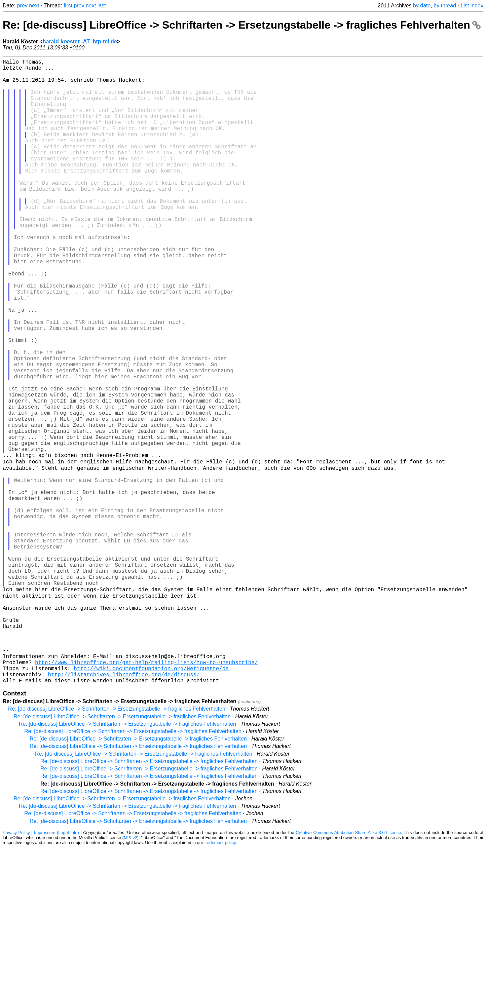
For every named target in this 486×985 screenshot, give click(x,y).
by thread (445, 5)
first (68, 5)
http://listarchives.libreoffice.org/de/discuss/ (123, 810)
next (34, 5)
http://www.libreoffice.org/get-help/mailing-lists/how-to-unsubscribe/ (146, 795)
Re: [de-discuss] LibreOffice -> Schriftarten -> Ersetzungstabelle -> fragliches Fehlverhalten (242, 25)
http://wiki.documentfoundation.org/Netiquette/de (151, 802)
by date (422, 5)
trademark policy (220, 979)
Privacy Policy (16, 969)
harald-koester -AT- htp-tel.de (80, 41)
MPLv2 (130, 974)
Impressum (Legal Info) (56, 969)
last (102, 5)
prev (22, 5)
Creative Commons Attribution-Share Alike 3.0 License (348, 969)
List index (471, 5)
